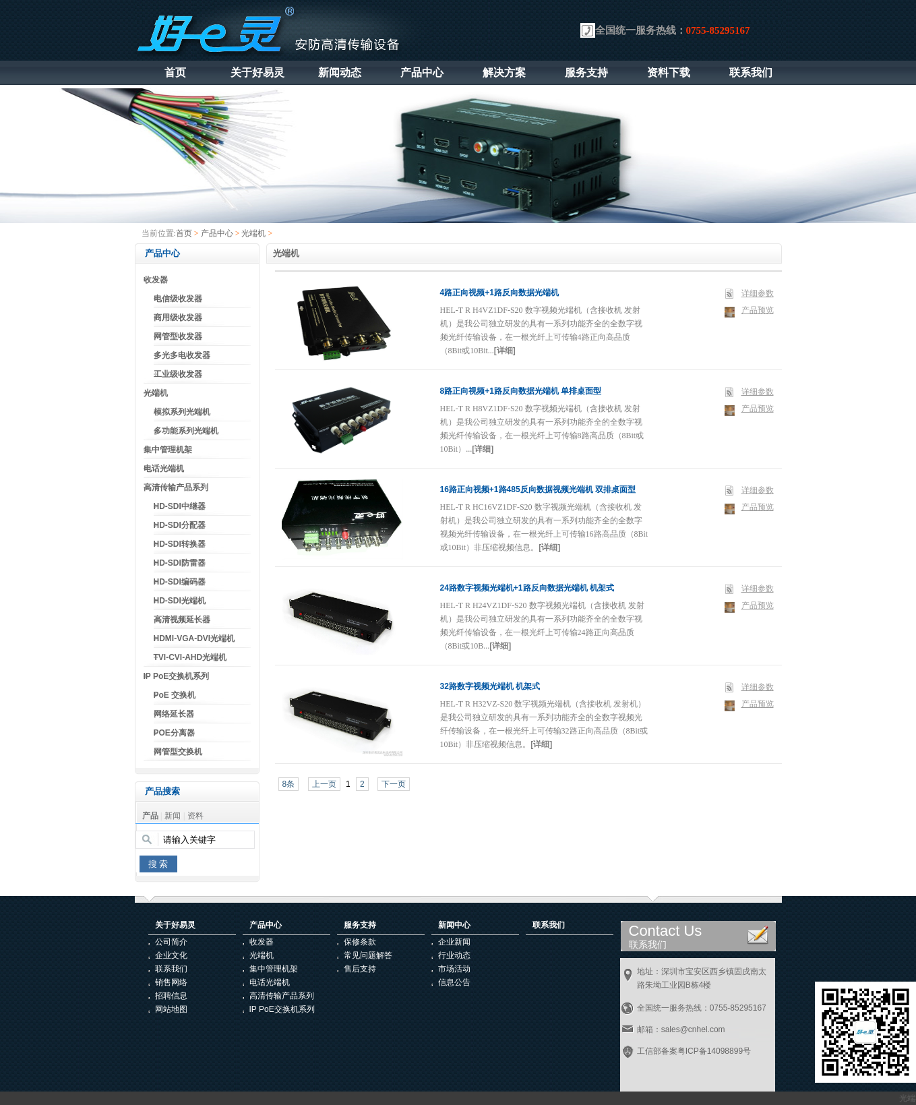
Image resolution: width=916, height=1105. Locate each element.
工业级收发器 (178, 374)
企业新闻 (454, 942)
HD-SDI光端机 (180, 600)
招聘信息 (171, 996)
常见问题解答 (368, 955)
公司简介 (171, 942)
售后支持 (360, 969)
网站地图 (171, 1009)
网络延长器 (174, 714)
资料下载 (668, 72)
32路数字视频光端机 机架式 (490, 686)
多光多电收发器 (182, 355)
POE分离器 (174, 733)
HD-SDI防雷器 (180, 563)
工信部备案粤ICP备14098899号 (694, 1051)
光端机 (253, 233)
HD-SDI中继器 (180, 506)
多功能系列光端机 (186, 431)
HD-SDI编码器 (180, 582)
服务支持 (586, 72)
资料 (195, 815)
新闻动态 (339, 72)
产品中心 (422, 72)
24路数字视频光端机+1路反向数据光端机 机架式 (527, 588)
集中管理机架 (168, 449)
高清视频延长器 (182, 619)
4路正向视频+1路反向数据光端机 (499, 292)
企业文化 (171, 955)
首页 (175, 72)
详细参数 (757, 293)
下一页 (393, 784)
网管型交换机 (178, 751)
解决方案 (504, 72)
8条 (288, 784)
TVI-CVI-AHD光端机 (190, 657)
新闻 (172, 815)
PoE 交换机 (175, 695)
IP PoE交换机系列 (177, 676)
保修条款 (360, 942)
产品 (150, 815)
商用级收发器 (178, 317)
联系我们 (750, 72)
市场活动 (454, 969)
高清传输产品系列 (176, 487)
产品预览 (757, 310)
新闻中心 (454, 925)
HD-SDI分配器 (180, 525)
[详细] (505, 350)
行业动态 (454, 955)
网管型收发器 (178, 336)
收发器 (156, 280)
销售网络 (171, 982)
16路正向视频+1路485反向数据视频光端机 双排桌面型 (538, 489)
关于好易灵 (257, 72)
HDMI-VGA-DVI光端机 (194, 638)
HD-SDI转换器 (180, 544)
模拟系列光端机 (182, 412)
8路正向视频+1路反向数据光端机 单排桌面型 (521, 391)
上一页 (324, 784)
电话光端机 (164, 468)
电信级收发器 (178, 298)
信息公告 (454, 982)
